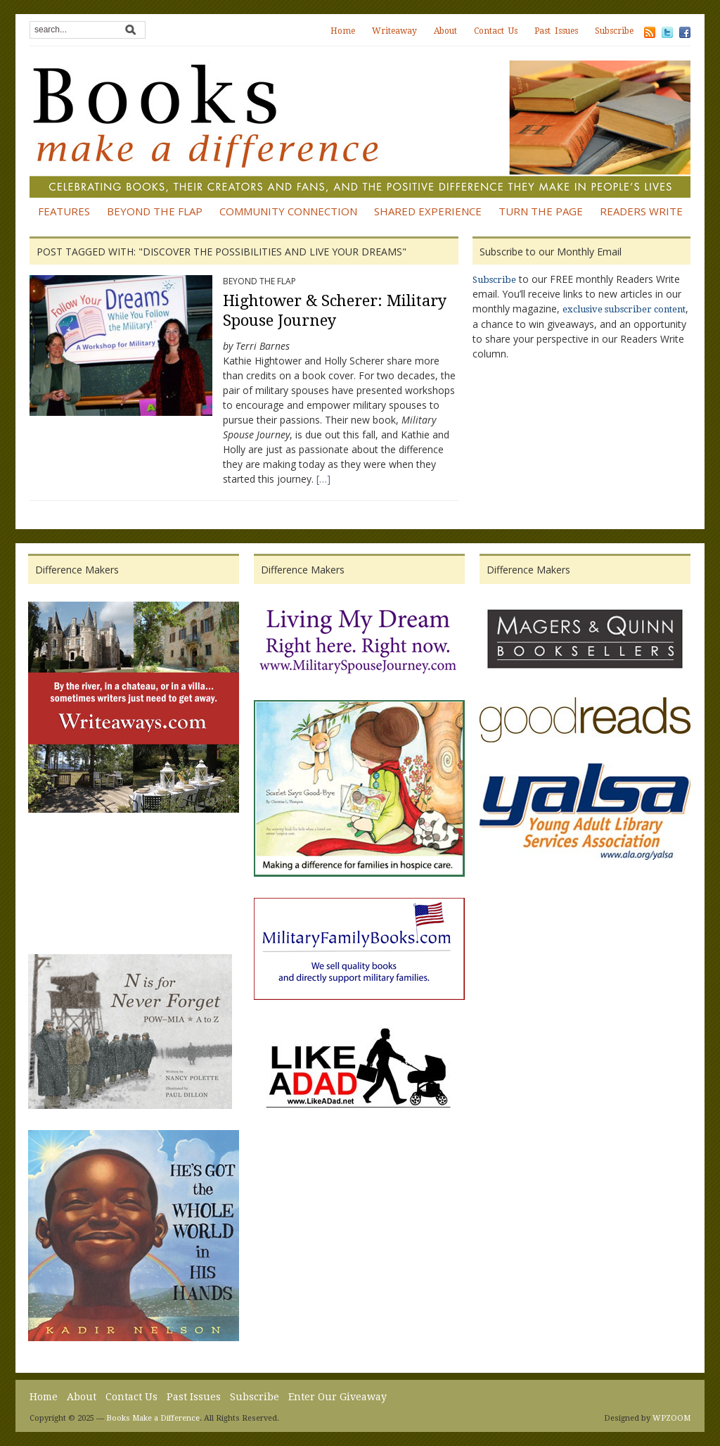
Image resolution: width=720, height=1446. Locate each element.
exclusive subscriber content (624, 309)
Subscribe (614, 31)
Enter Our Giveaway (337, 1396)
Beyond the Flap (154, 211)
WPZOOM (671, 1418)
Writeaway (394, 31)
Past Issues (556, 31)
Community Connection (288, 211)
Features (64, 211)
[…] (323, 479)
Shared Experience (428, 211)
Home (342, 31)
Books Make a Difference (153, 1418)
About (445, 31)
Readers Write (641, 211)
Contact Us (496, 31)
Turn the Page (541, 211)
